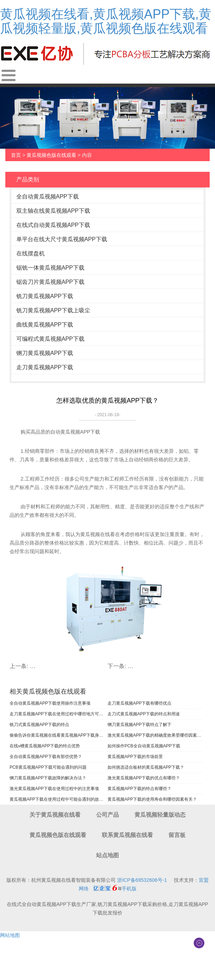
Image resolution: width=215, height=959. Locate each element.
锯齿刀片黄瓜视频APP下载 (50, 282)
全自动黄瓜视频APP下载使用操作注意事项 (50, 703)
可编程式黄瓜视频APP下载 (50, 339)
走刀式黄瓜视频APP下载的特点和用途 (144, 713)
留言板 (177, 835)
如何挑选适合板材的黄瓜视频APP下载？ (146, 767)
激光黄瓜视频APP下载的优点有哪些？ (144, 777)
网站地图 (10, 935)
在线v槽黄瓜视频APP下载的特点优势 (45, 745)
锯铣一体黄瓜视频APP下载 (50, 268)
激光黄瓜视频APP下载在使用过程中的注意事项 (54, 788)
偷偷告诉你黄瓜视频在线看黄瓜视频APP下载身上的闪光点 (57, 735)
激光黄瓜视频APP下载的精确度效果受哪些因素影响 (155, 735)
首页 (16, 155)
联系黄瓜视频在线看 (127, 835)
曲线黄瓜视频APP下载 (44, 325)
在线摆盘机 (30, 253)
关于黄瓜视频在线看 (55, 815)
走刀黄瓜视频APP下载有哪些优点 (139, 703)
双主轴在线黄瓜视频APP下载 (53, 211)
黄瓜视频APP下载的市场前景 (135, 756)
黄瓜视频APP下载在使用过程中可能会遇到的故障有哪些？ (57, 799)
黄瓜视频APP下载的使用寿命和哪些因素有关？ (152, 799)
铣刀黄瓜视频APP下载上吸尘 (53, 310)
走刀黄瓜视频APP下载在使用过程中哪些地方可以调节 (57, 713)
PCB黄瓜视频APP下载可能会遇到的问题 (48, 767)
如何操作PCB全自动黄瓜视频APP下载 (144, 745)
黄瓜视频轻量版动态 (160, 815)
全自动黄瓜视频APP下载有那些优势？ (46, 756)
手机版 (129, 888)
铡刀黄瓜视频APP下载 (44, 353)
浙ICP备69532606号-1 (142, 880)
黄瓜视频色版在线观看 (51, 155)
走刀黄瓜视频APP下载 (44, 367)
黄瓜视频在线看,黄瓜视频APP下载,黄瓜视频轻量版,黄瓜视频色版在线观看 (105, 21)
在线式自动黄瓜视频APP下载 (53, 225)
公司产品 (107, 815)
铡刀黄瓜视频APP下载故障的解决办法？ (48, 777)
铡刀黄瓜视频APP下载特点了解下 (139, 724)
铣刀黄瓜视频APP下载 (44, 296)
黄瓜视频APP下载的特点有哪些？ (139, 788)
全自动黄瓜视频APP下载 (47, 197)
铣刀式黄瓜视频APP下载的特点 (39, 724)
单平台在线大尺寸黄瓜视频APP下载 (61, 239)
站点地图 (107, 855)
